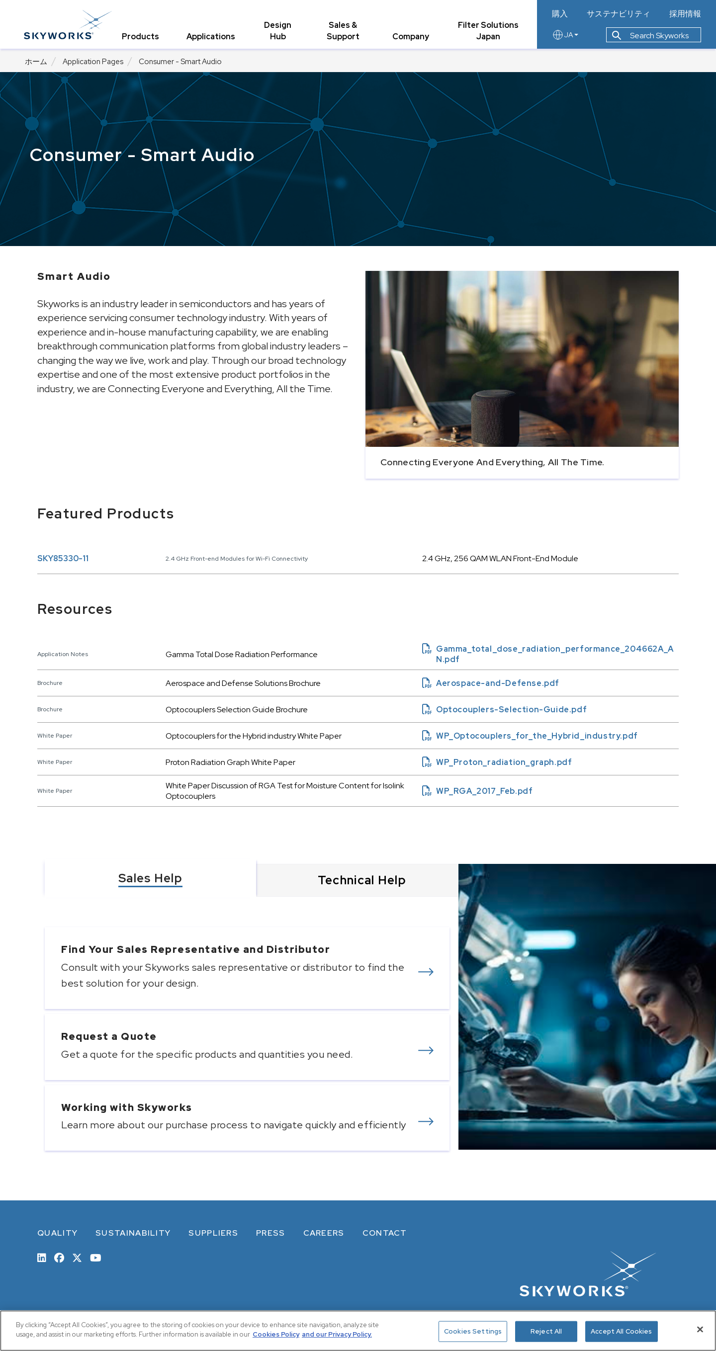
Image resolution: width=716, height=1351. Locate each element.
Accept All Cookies (621, 1331)
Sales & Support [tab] (343, 31)
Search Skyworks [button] (650, 36)
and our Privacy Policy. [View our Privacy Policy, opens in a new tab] (337, 1334)
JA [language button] (565, 36)
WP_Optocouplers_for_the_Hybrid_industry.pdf (530, 736)
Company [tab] (411, 37)
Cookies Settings (473, 1331)
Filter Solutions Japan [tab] (488, 31)
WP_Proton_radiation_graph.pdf (497, 762)
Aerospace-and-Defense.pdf (490, 683)
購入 (560, 14)
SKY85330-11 (63, 558)
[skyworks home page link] (69, 24)
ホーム (36, 62)
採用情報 (685, 14)
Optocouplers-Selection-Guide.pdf (504, 709)
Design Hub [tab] (278, 31)
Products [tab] (141, 37)
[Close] (700, 1329)
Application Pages (93, 62)
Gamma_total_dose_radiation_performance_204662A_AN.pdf (548, 654)
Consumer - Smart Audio (180, 62)
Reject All (546, 1331)
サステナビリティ (618, 14)
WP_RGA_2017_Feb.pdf (477, 791)
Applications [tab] (211, 37)
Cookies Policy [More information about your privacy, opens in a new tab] (276, 1334)
